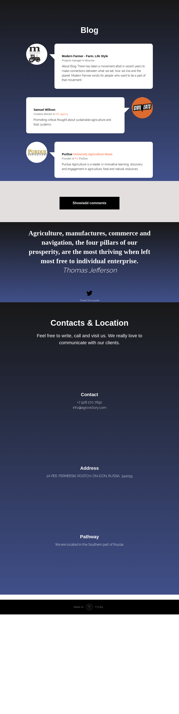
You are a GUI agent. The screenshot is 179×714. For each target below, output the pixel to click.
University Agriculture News (92, 154)
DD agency (62, 114)
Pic (77, 158)
